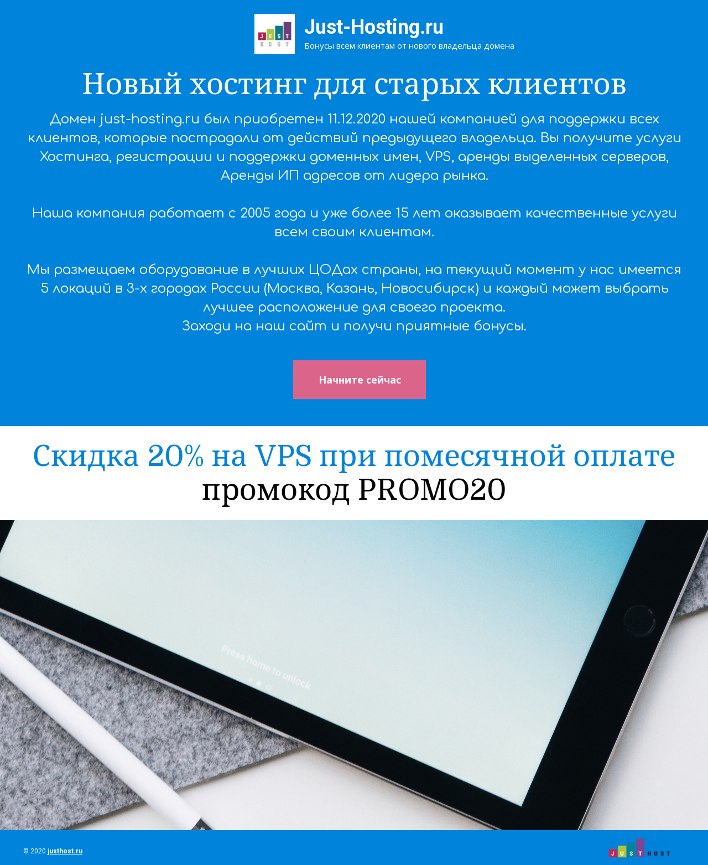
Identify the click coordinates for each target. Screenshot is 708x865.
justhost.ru (65, 851)
